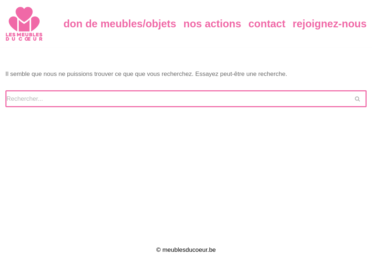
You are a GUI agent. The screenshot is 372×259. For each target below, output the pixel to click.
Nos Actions (212, 23)
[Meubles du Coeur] (24, 23)
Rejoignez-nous (330, 23)
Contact (267, 23)
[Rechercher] (177, 98)
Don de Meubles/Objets (119, 23)
